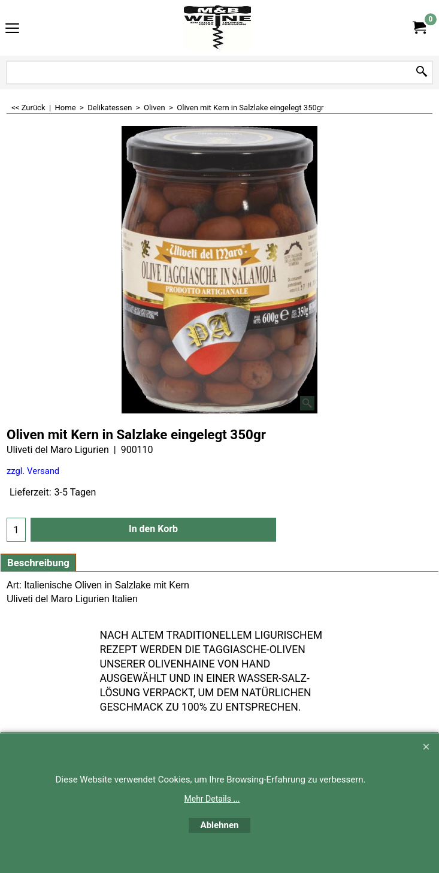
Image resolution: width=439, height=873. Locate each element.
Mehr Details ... (212, 798)
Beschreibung (38, 563)
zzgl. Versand (33, 471)
